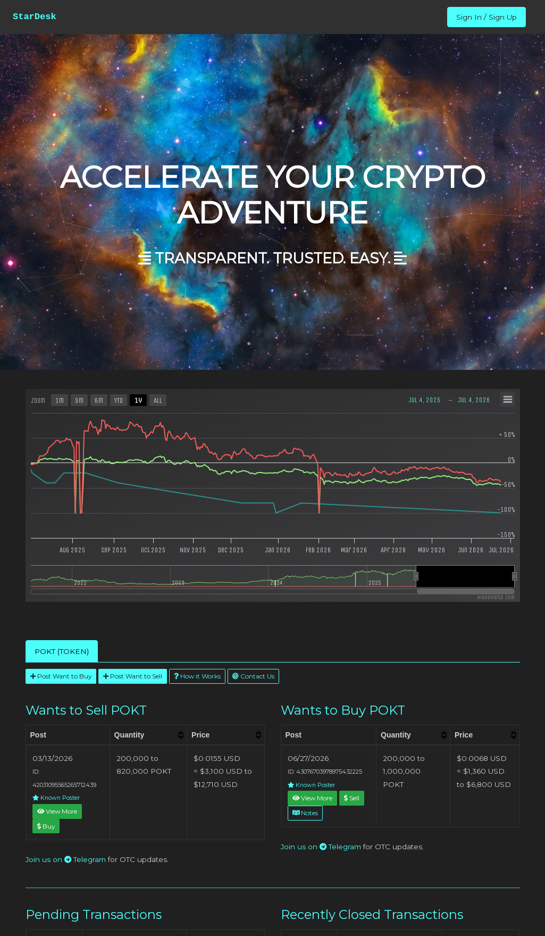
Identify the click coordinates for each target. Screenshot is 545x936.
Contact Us (253, 676)
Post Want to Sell (132, 676)
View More (57, 811)
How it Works (197, 676)
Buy (46, 826)
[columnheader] (148, 735)
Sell (351, 798)
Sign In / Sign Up (486, 17)
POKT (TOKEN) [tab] (62, 651)
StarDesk (34, 17)
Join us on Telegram (66, 859)
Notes (305, 813)
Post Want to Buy (60, 676)
